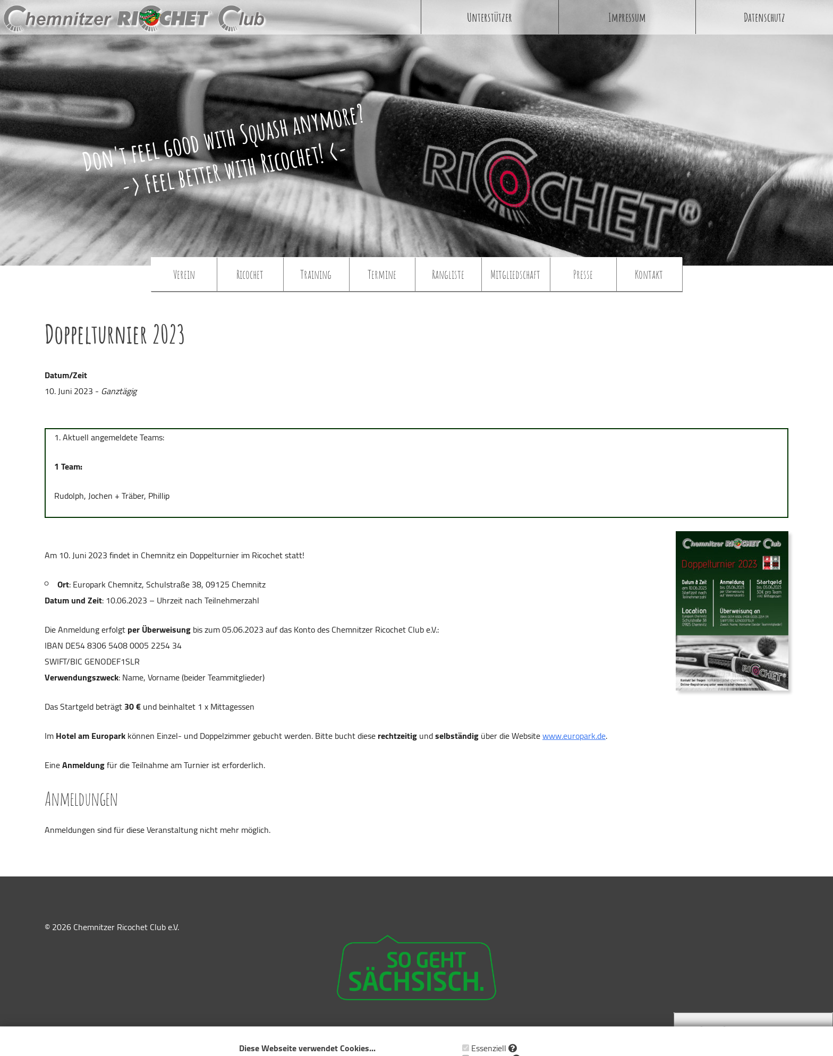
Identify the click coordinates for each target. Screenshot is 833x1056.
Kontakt (649, 274)
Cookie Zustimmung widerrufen (753, 1030)
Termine (382, 274)
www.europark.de (574, 736)
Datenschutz (764, 17)
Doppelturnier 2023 (115, 334)
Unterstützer (489, 17)
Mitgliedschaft (515, 274)
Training (316, 274)
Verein (184, 274)
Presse (583, 274)
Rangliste (448, 274)
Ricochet (250, 274)
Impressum (627, 17)
